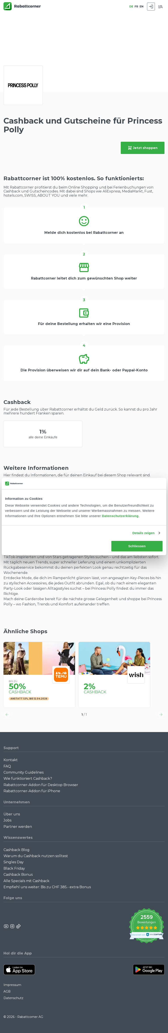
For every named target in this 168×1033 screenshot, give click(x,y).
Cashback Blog (17, 850)
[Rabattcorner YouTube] (6, 926)
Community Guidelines (24, 772)
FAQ (7, 766)
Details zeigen (143, 533)
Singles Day (14, 862)
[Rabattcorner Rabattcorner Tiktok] (18, 926)
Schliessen (136, 546)
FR (136, 6)
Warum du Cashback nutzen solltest (36, 856)
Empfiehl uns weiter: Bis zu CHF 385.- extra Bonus (47, 887)
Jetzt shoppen (143, 148)
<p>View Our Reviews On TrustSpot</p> (146, 926)
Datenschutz (13, 998)
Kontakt (11, 760)
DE (131, 6)
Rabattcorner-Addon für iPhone (32, 791)
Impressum (12, 985)
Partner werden (18, 827)
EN (142, 6)
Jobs (7, 820)
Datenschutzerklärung (120, 516)
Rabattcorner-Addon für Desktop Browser (41, 785)
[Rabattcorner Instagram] (12, 926)
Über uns (12, 814)
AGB (7, 991)
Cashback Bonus (18, 874)
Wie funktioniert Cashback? (28, 778)
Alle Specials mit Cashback (26, 881)
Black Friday (14, 868)
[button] (7, 714)
